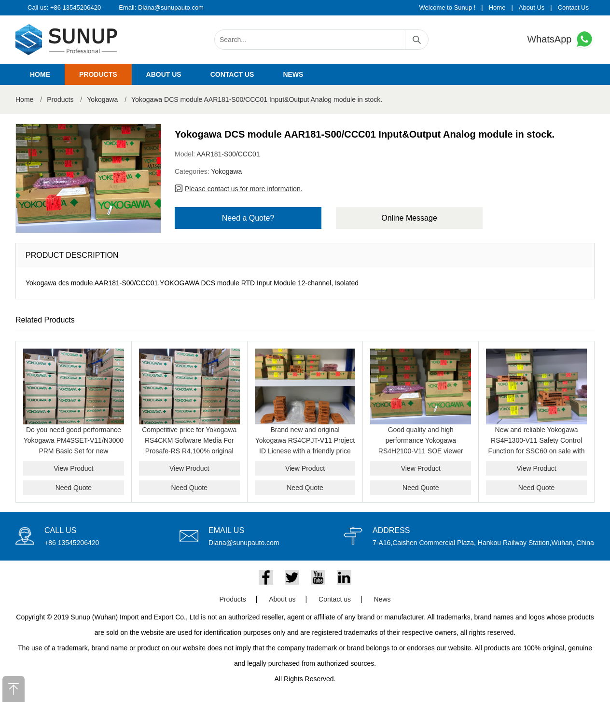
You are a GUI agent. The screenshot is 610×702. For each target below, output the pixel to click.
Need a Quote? (248, 218)
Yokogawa (102, 99)
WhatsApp (561, 39)
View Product (73, 468)
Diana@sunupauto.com (171, 7)
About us (163, 74)
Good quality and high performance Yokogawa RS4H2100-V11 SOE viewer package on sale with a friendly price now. (420, 451)
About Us (531, 7)
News (293, 74)
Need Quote (73, 487)
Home (497, 7)
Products (98, 74)
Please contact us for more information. (244, 189)
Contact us (232, 74)
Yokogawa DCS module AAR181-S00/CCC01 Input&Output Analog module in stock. (256, 99)
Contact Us (573, 7)
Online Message (409, 218)
